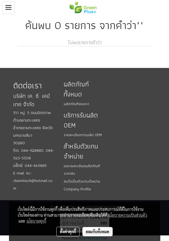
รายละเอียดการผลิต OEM (83, 135)
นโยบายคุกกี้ (36, 220)
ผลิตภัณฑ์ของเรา (76, 104)
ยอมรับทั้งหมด (97, 231)
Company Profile (77, 189)
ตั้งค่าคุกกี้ (68, 231)
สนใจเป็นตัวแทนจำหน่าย (82, 181)
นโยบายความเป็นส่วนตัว (127, 215)
